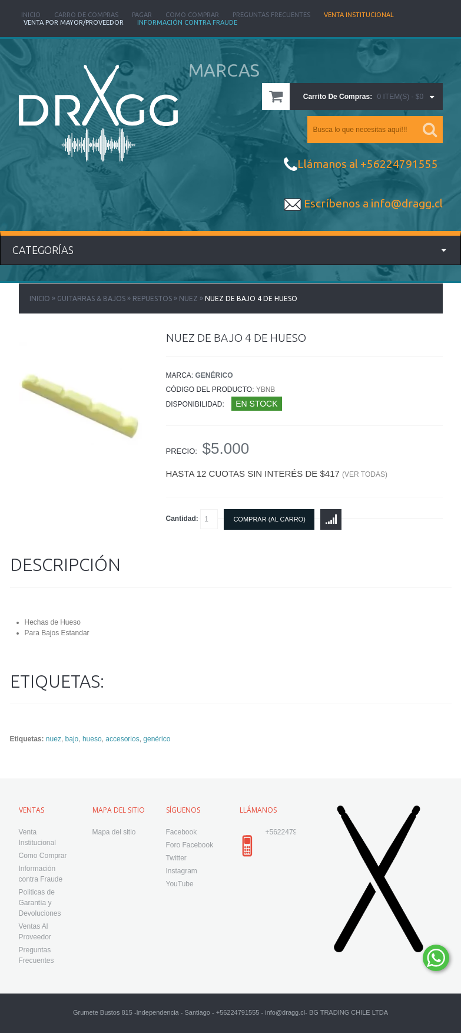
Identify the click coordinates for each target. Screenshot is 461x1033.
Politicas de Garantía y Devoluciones (40, 903)
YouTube (180, 884)
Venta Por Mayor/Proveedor (74, 22)
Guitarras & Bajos (91, 298)
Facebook (181, 832)
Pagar (142, 14)
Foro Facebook (190, 845)
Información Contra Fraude (187, 22)
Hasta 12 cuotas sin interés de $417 (276, 473)
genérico (156, 739)
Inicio (31, 14)
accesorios (122, 739)
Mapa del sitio (114, 832)
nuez (53, 739)
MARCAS (224, 70)
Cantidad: (192, 519)
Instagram (181, 871)
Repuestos (152, 298)
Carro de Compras (86, 14)
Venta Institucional (359, 14)
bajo (72, 739)
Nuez (188, 298)
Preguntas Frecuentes (271, 14)
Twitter (176, 858)
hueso (92, 739)
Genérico (214, 375)
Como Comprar (192, 14)
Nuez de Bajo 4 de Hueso (251, 298)
